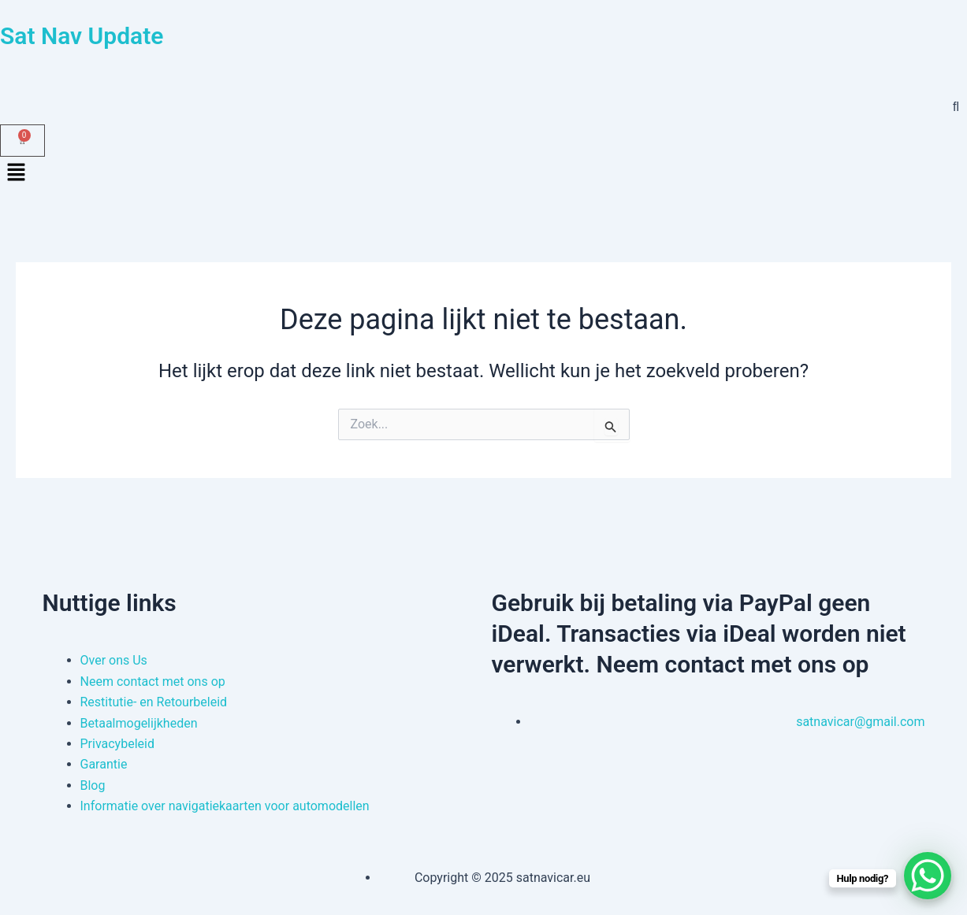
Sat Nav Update (81, 36)
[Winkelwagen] (22, 140)
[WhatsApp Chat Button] (927, 875)
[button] (483, 174)
